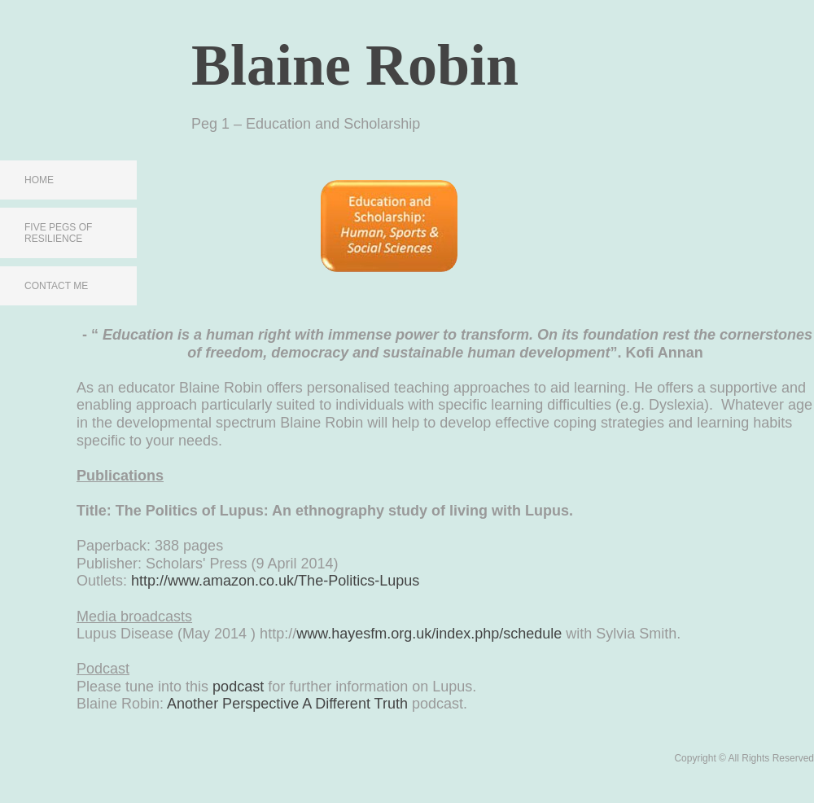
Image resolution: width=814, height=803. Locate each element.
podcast (238, 686)
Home (39, 180)
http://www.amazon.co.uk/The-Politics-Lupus (275, 581)
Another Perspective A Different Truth (287, 703)
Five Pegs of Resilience (58, 233)
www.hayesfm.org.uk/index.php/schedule (429, 633)
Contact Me (56, 286)
